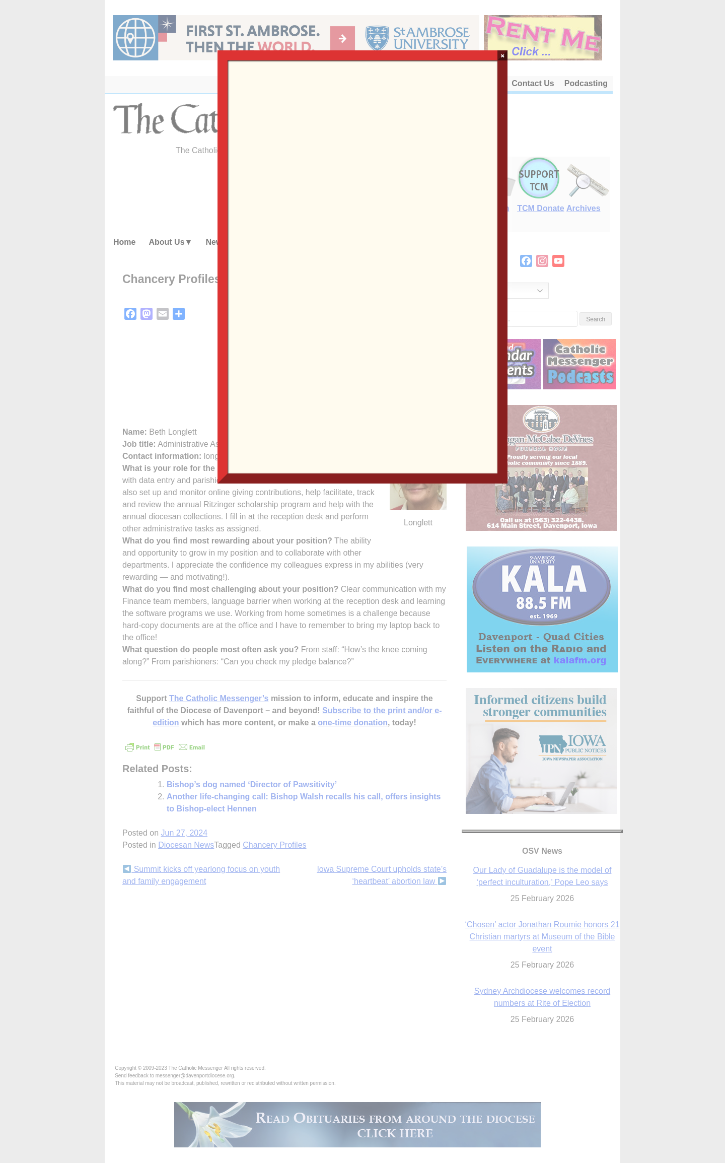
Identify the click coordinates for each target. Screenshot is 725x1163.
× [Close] (502, 55)
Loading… (362, 266)
